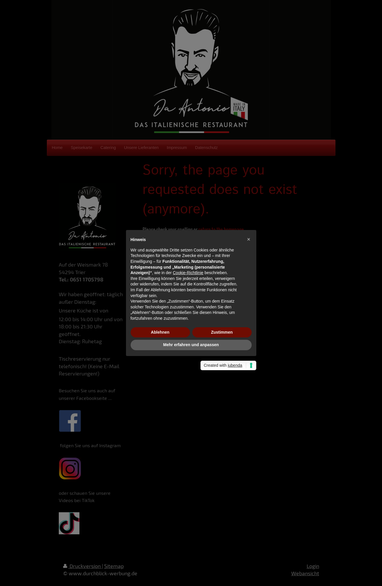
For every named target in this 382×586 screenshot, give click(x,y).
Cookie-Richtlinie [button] (188, 272)
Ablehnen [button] (160, 332)
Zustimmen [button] (222, 332)
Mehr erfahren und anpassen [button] (191, 344)
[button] (248, 239)
